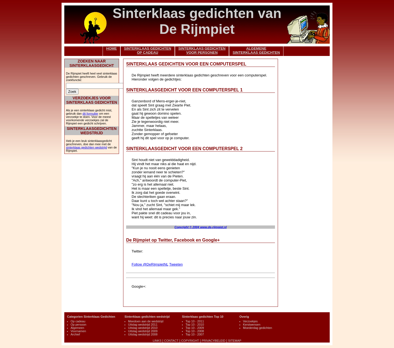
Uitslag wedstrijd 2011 (143, 324)
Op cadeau (78, 321)
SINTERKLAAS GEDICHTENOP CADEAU (147, 50)
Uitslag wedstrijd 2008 (143, 334)
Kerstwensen (251, 324)
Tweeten (175, 264)
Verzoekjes (250, 321)
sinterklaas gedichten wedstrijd (86, 147)
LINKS (157, 340)
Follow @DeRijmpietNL (150, 264)
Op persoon (78, 324)
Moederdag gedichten (257, 327)
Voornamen (78, 331)
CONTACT (171, 340)
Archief (75, 334)
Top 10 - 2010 (195, 324)
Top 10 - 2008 (195, 331)
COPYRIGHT (190, 340)
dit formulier (90, 113)
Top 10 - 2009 (195, 327)
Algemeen (77, 327)
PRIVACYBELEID (213, 340)
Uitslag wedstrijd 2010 (143, 327)
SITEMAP (234, 340)
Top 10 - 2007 (195, 334)
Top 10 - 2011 (195, 321)
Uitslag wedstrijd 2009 (143, 331)
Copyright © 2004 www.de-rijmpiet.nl (200, 227)
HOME (111, 48)
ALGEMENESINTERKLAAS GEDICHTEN (256, 50)
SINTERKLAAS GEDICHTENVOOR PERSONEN (202, 50)
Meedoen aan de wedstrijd (145, 321)
